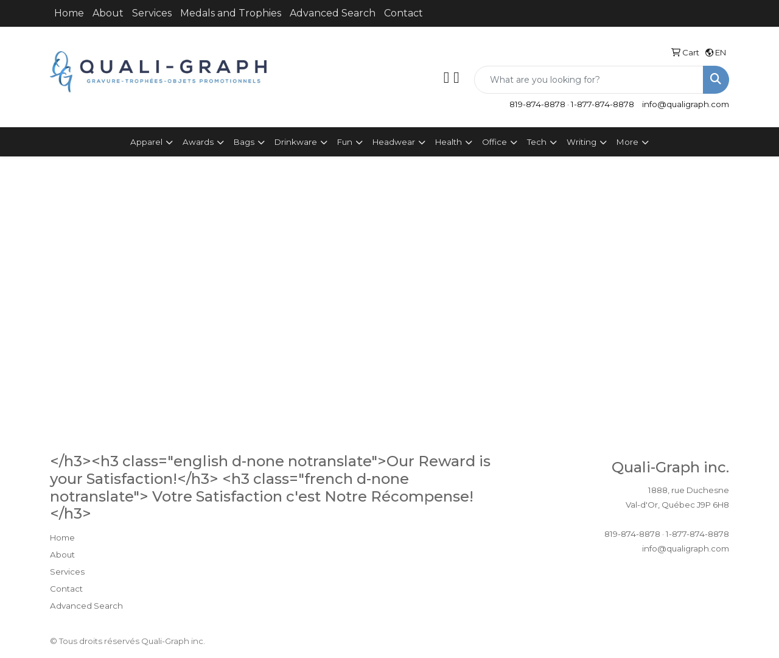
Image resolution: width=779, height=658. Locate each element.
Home (69, 13)
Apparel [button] (146, 142)
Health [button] (448, 142)
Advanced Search (333, 13)
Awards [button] (198, 142)
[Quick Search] (589, 80)
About (108, 13)
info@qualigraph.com (685, 104)
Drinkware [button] (295, 142)
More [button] (627, 142)
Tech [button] (537, 142)
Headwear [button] (393, 142)
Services (152, 13)
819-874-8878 (537, 104)
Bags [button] (244, 142)
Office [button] (494, 142)
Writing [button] (581, 142)
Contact (403, 13)
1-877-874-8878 (602, 104)
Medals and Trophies (230, 13)
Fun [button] (344, 142)
